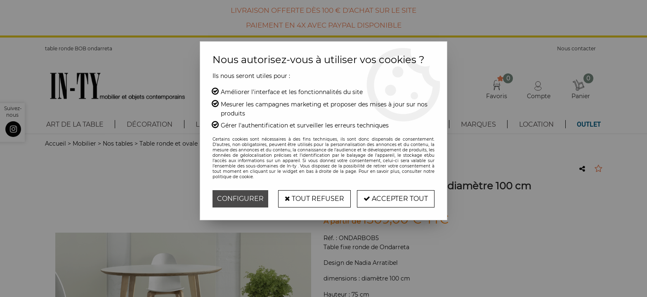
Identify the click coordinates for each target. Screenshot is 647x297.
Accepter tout (396, 199)
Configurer (240, 199)
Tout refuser (314, 199)
